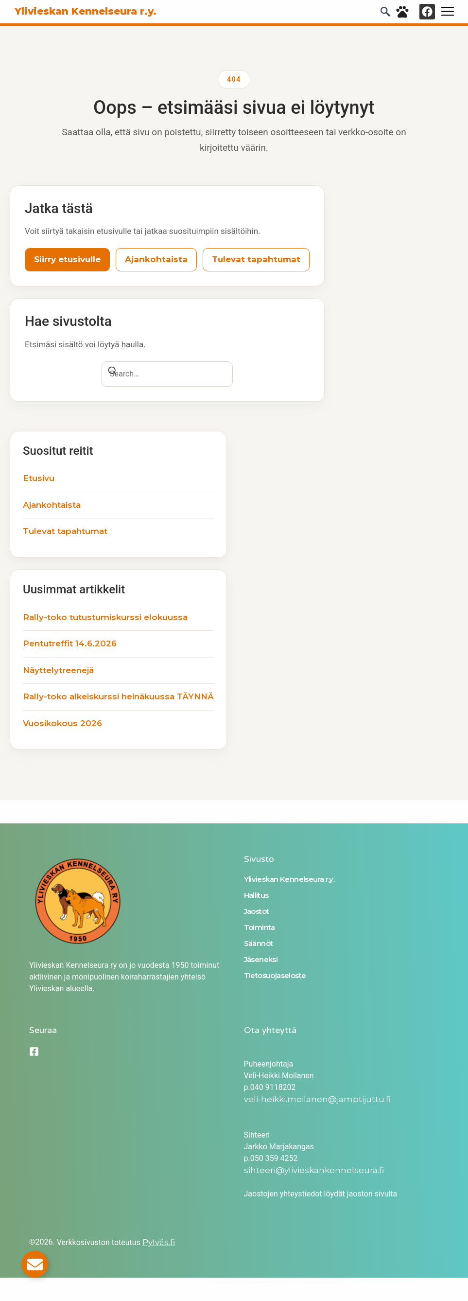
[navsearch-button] (385, 13)
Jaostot (256, 911)
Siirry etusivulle (67, 259)
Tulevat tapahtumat (256, 259)
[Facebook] (34, 1051)
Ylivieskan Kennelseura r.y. (289, 879)
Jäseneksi (261, 959)
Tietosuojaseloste (275, 975)
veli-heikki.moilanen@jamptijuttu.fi (317, 1099)
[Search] (112, 372)
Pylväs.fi (158, 1242)
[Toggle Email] (34, 1264)
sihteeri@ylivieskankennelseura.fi (314, 1170)
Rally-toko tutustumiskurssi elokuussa (105, 617)
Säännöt (258, 943)
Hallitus (256, 895)
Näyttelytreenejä (58, 670)
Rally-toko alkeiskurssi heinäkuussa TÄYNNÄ (118, 696)
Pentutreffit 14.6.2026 (70, 643)
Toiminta (259, 927)
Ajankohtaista (156, 259)
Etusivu (38, 478)
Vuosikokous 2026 (62, 723)
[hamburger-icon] (447, 11)
